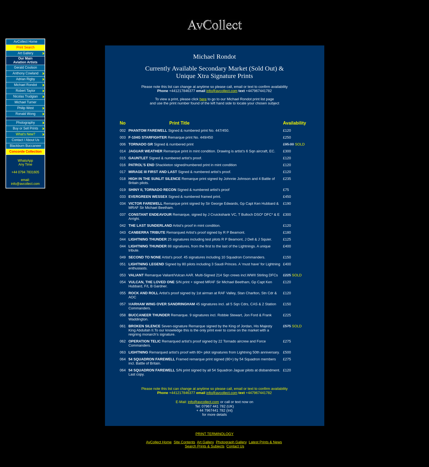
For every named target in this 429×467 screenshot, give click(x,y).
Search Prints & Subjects (205, 446)
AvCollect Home (159, 442)
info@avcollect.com (222, 91)
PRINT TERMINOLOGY (214, 434)
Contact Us (235, 446)
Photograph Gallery (231, 442)
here (203, 99)
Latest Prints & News (265, 442)
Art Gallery (205, 442)
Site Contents (184, 442)
